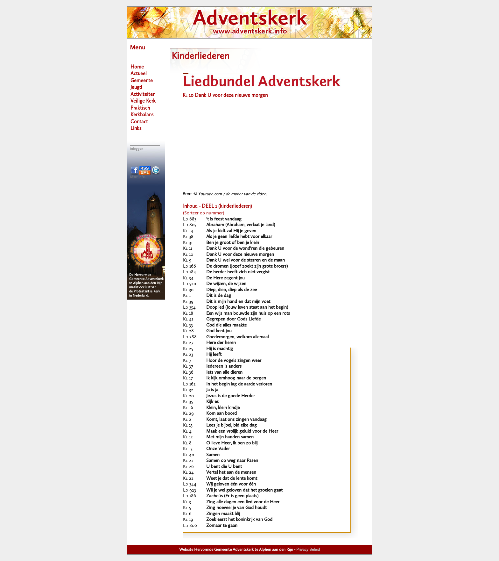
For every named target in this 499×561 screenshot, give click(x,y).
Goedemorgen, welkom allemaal (237, 337)
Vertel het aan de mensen (231, 472)
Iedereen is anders (224, 366)
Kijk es (212, 401)
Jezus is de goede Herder (230, 396)
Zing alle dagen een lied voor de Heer (242, 502)
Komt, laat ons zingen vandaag (236, 419)
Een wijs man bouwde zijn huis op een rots (248, 313)
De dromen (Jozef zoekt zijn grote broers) (247, 266)
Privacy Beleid (308, 550)
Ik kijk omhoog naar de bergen (236, 378)
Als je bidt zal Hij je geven (231, 231)
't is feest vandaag (224, 219)
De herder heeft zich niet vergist (238, 272)
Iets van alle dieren (224, 372)
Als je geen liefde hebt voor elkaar (239, 236)
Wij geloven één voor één (231, 484)
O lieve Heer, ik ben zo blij (231, 443)
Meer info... (139, 177)
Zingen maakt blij (223, 514)
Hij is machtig (219, 349)
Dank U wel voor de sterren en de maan (245, 260)
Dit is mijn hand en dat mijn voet (238, 301)
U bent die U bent (224, 466)
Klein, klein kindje (223, 408)
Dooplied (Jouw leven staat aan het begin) (247, 307)
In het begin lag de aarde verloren (239, 384)
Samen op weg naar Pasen (232, 460)
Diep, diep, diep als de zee (231, 290)
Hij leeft (213, 354)
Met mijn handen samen (230, 437)
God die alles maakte (226, 325)
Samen (213, 455)
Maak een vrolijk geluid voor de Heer (242, 431)
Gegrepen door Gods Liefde (233, 319)
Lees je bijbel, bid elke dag (231, 425)
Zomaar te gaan (221, 525)
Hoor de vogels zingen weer (233, 360)
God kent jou (219, 331)
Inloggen (136, 149)
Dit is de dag (218, 295)
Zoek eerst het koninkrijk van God (239, 519)
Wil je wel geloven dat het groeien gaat (244, 490)
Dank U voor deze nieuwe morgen (240, 254)
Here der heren (221, 343)
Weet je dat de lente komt (231, 478)
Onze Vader (218, 449)
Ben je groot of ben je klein (232, 243)
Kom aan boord (221, 413)
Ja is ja (212, 390)
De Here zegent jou (225, 278)
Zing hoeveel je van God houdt (236, 508)
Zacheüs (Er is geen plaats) (232, 496)
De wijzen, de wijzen (226, 284)
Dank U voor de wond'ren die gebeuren (245, 248)
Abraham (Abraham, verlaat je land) (240, 225)
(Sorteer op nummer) (203, 213)
